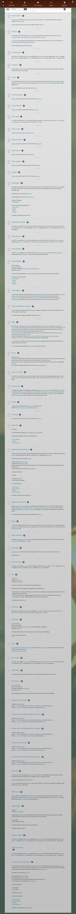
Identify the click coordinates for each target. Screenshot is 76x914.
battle (14, 377)
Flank (33, 705)
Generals (26, 240)
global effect (45, 390)
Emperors (28, 56)
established (52, 507)
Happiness (34, 310)
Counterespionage (47, 120)
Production (46, 661)
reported (20, 296)
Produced (14, 647)
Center (41, 705)
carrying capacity (29, 797)
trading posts (27, 506)
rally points (34, 37)
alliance (15, 19)
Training (45, 226)
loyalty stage (31, 132)
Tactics (20, 704)
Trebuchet (14, 212)
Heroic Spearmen (16, 492)
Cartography (15, 528)
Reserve (51, 705)
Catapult (14, 208)
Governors (26, 120)
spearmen (23, 407)
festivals (13, 393)
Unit (13, 525)
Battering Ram (15, 207)
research (18, 252)
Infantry (55, 361)
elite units (60, 252)
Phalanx (14, 441)
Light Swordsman (16, 899)
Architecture (26, 688)
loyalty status (21, 21)
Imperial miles (15, 42)
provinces (20, 393)
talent (14, 783)
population (50, 391)
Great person (20, 337)
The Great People (38, 4)
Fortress (57, 187)
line (15, 705)
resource (41, 647)
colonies (18, 37)
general (13, 327)
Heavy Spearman (16, 439)
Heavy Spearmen (16, 488)
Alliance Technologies (32, 19)
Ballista (14, 210)
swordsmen (28, 407)
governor (58, 326)
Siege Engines (49, 240)
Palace (29, 334)
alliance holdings (60, 81)
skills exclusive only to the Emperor (51, 336)
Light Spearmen (15, 487)
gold (34, 391)
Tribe (18, 356)
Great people (28, 326)
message (13, 297)
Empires (53, 81)
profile (42, 294)
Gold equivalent (15, 651)
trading (21, 37)
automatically (32, 775)
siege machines (45, 252)
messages (35, 294)
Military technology (16, 551)
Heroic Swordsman (16, 904)
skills (17, 56)
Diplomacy (64, 4)
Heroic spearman (16, 442)
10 (72, 2)
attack (58, 240)
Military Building (15, 265)
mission (29, 526)
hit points (38, 252)
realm (27, 81)
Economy (24, 4)
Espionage (20, 581)
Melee (23, 461)
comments (46, 294)
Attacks (34, 507)
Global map (43, 37)
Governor (39, 56)
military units (29, 406)
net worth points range (28, 509)
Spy (13, 636)
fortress (46, 647)
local (40, 390)
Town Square (23, 391)
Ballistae (29, 193)
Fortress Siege (48, 455)
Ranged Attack (35, 268)
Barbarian (15, 356)
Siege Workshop (29, 197)
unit (31, 525)
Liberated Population (41, 365)
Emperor (17, 775)
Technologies (23, 649)
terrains (16, 506)
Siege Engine (55, 226)
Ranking (54, 299)
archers (18, 407)
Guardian (14, 902)
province (45, 391)
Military (51, 4)
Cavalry (14, 363)
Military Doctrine (27, 268)
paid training (37, 332)
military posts (28, 37)
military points (38, 98)
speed (39, 526)
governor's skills (37, 336)
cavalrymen (35, 407)
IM (29, 541)
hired (23, 647)
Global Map (11, 4)
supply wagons (23, 799)
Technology (16, 40)
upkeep (32, 795)
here (43, 24)
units (50, 525)
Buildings (16, 649)
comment (18, 297)
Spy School (19, 580)
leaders (22, 132)
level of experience (45, 326)
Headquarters (22, 334)
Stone (42, 661)
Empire (49, 40)
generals (20, 332)
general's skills (30, 336)
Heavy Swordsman (16, 901)
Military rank (14, 98)
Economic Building (16, 685)
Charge (28, 432)
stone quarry (28, 647)
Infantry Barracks (31, 468)
